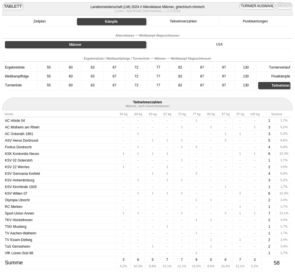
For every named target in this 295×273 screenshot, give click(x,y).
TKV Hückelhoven (19, 220)
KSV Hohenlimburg (19, 180)
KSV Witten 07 (16, 194)
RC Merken (13, 207)
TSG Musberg (16, 227)
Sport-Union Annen (19, 213)
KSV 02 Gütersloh (19, 160)
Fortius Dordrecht (18, 147)
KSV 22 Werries (17, 167)
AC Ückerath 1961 (19, 134)
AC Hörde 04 (15, 121)
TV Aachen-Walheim (20, 233)
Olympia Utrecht (17, 200)
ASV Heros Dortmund (21, 141)
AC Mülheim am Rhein (22, 127)
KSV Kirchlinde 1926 (21, 187)
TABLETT (13, 6)
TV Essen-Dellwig (18, 240)
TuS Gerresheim (17, 246)
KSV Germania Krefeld (22, 174)
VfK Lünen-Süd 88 (19, 253)
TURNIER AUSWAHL (257, 6)
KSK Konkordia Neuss (22, 154)
